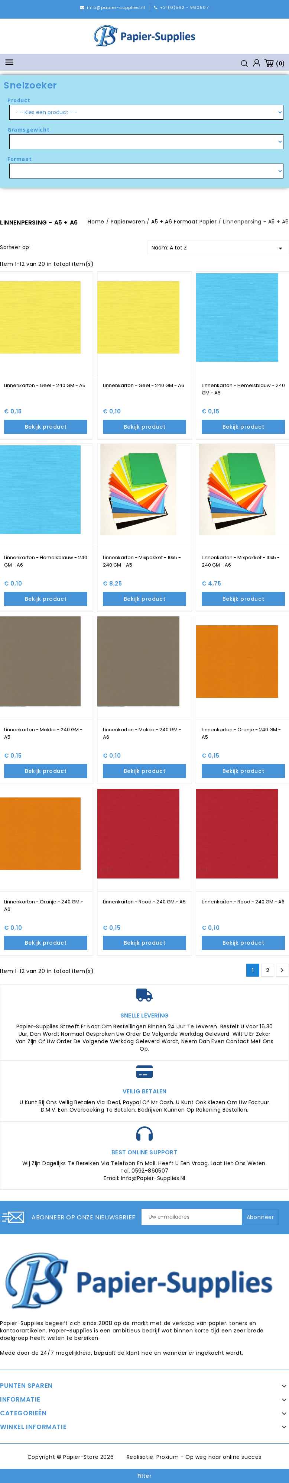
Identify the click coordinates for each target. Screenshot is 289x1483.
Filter (144, 1476)
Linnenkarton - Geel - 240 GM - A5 (44, 385)
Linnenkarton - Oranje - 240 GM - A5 (241, 733)
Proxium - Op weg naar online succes (209, 1457)
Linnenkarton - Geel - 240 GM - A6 (143, 385)
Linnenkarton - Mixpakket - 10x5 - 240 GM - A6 (241, 561)
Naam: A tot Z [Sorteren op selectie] (218, 248)
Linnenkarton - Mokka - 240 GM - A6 (142, 733)
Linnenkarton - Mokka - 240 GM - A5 (43, 733)
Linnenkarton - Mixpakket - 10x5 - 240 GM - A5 (142, 561)
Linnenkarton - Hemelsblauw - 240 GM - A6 (45, 561)
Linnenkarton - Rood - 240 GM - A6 (243, 901)
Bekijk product (45, 427)
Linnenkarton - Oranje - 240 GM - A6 (43, 905)
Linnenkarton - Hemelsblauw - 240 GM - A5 (243, 389)
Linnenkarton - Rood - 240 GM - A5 (144, 901)
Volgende (281, 970)
